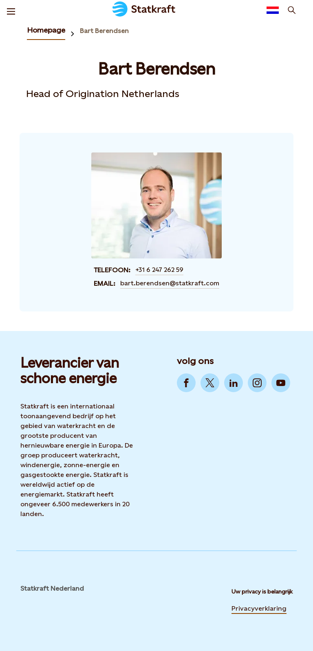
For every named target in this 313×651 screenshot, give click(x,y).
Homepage (46, 30)
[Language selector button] (273, 10)
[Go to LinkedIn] (233, 382)
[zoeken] (292, 10)
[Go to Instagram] (257, 382)
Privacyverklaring (259, 608)
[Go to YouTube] (280, 382)
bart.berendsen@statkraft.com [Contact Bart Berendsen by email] (169, 283)
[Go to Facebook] (186, 382)
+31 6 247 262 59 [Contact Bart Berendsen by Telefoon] (159, 270)
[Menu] (11, 10)
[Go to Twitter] (210, 382)
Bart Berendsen (104, 31)
